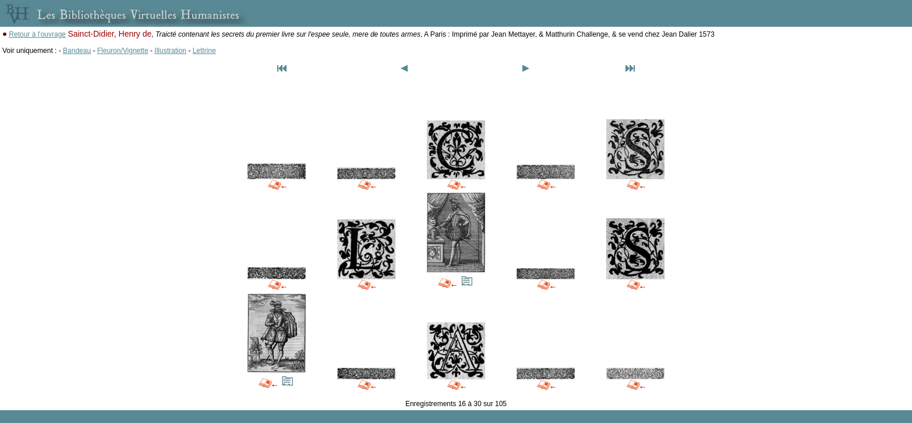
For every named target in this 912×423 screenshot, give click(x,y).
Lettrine (204, 51)
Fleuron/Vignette (123, 51)
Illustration (170, 51)
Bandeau (77, 51)
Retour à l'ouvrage (37, 34)
